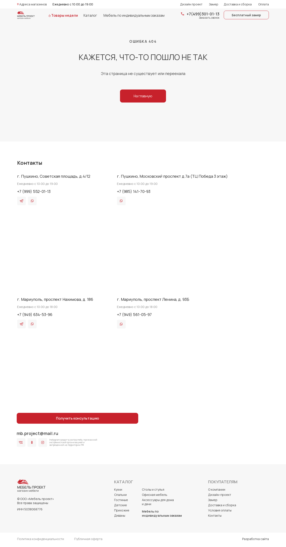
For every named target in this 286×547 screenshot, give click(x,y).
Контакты (215, 515)
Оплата (263, 4)
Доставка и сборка (238, 4)
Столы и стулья (153, 489)
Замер (213, 4)
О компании (216, 489)
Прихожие (121, 510)
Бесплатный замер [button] (246, 15)
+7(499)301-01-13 (203, 13)
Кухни (118, 489)
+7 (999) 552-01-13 (34, 191)
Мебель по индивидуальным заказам (134, 15)
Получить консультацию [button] (77, 418)
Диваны (119, 515)
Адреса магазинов (33, 4)
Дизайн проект (191, 4)
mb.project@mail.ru (37, 433)
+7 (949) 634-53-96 (34, 314)
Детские (120, 505)
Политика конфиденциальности (40, 539)
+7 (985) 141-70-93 (133, 191)
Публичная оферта (88, 539)
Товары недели (64, 15)
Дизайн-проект (219, 495)
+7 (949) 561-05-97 (134, 314)
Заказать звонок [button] (209, 18)
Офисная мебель (154, 495)
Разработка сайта (255, 539)
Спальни (120, 495)
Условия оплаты (220, 510)
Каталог (90, 15)
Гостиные (121, 500)
